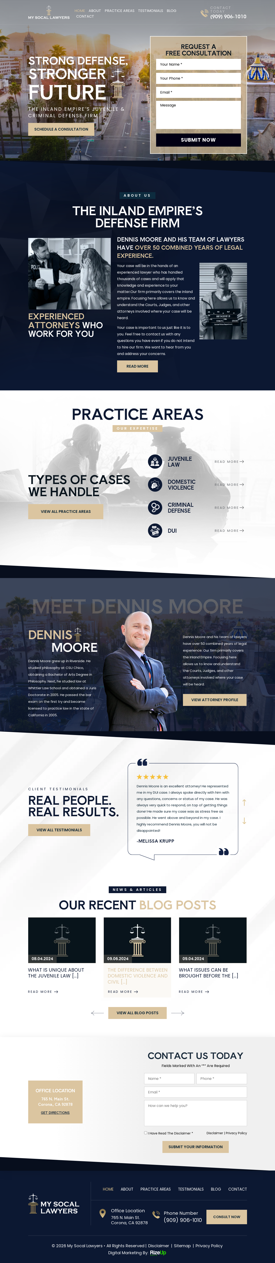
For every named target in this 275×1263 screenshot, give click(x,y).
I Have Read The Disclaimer (170, 1133)
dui (196, 530)
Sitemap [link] (182, 1246)
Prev (244, 802)
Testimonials (150, 10)
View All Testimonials (59, 830)
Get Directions (55, 1112)
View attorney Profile (214, 700)
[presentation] (97, 1013)
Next (244, 820)
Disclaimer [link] (158, 1246)
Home (79, 10)
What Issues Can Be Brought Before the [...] (208, 973)
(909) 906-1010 (228, 16)
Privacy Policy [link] (209, 1246)
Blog (171, 10)
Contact (85, 16)
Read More (40, 991)
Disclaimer (215, 1133)
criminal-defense (196, 507)
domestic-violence (196, 484)
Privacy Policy (236, 1133)
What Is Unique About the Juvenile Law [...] (56, 973)
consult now (226, 1216)
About (95, 10)
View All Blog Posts (137, 1013)
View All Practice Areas (66, 511)
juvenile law (196, 461)
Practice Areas (119, 10)
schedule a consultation (61, 129)
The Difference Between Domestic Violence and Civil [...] (138, 976)
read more (137, 366)
